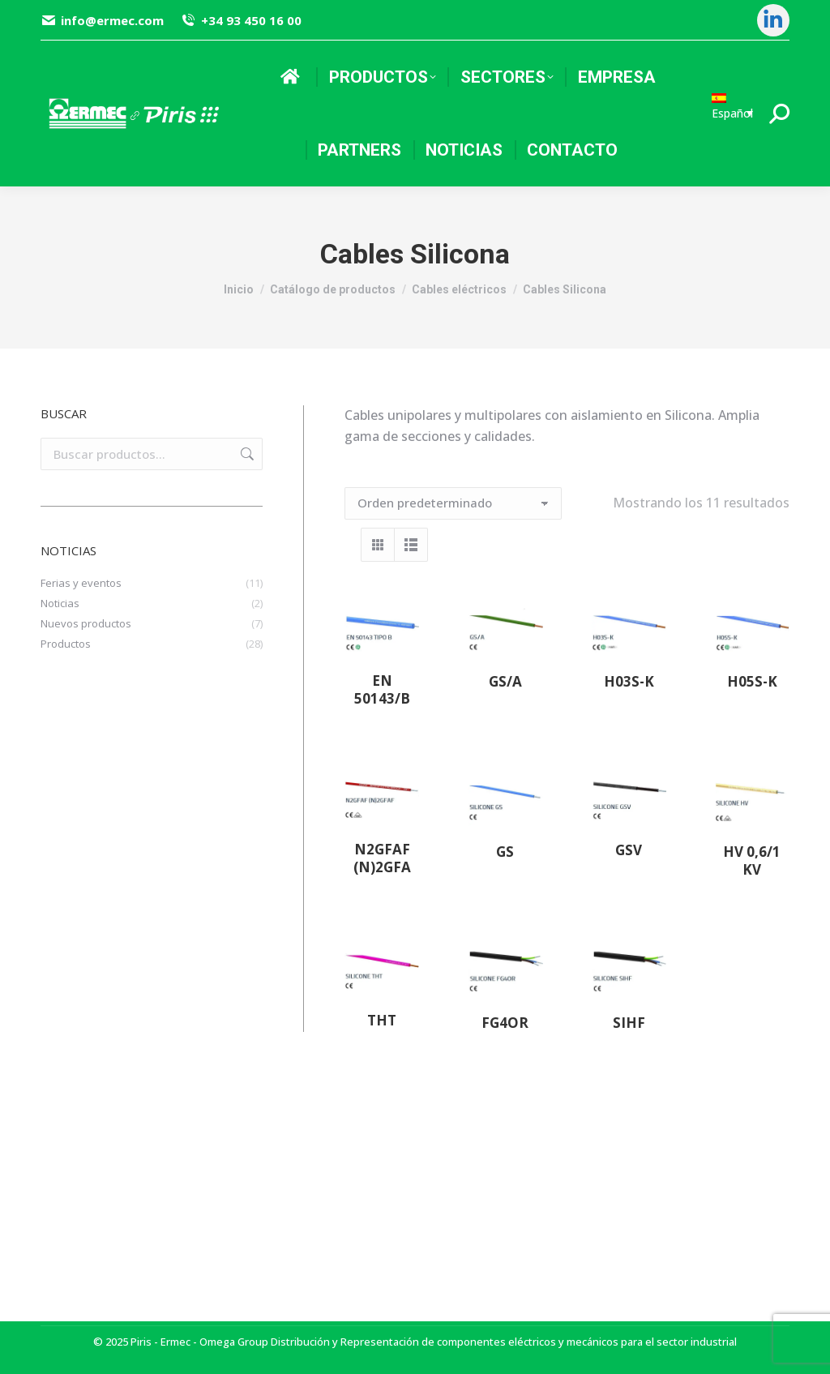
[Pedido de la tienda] (453, 503)
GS (505, 851)
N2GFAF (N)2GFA (382, 858)
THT (381, 1020)
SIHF (629, 1022)
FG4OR (504, 1022)
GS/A (505, 681)
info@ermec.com (102, 20)
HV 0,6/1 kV (752, 860)
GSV (628, 850)
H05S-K (752, 681)
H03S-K (629, 681)
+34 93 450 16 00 (240, 20)
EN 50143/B (382, 689)
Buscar (245, 454)
